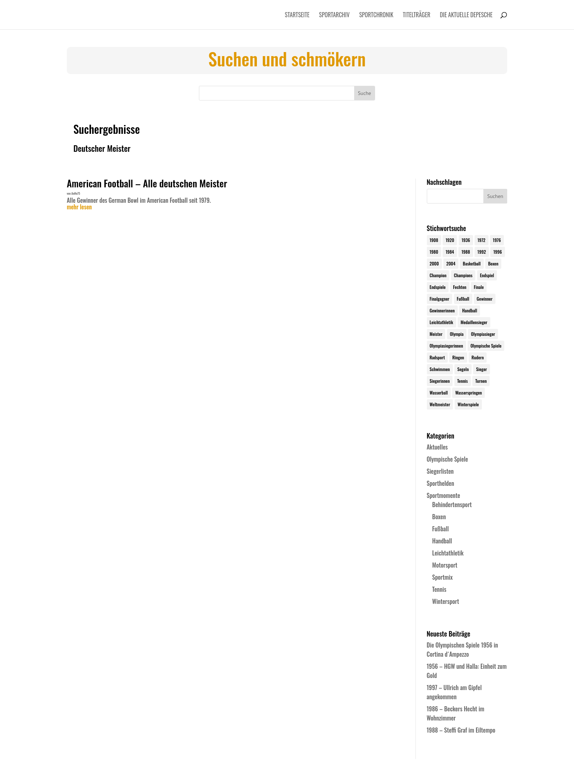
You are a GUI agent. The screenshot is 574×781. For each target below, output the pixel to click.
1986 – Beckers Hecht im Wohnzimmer (455, 713)
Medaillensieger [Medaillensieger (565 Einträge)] (474, 322)
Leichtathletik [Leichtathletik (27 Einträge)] (441, 322)
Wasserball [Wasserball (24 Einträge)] (439, 392)
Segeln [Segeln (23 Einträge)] (463, 369)
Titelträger (416, 15)
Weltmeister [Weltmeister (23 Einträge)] (440, 404)
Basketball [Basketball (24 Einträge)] (472, 263)
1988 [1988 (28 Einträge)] (465, 252)
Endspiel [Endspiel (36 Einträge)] (487, 275)
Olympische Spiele (447, 459)
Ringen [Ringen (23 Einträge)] (458, 357)
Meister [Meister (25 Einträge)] (436, 334)
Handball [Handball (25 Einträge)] (469, 310)
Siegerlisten (440, 471)
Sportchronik (376, 15)
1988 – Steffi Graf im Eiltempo (461, 730)
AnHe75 (76, 193)
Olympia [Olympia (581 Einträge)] (457, 334)
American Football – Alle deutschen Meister (147, 183)
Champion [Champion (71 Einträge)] (438, 275)
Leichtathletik (448, 553)
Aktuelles (437, 447)
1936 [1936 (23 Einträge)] (466, 240)
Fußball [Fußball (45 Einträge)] (463, 299)
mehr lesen (79, 207)
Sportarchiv (334, 15)
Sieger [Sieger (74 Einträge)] (481, 369)
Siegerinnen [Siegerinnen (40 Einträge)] (440, 381)
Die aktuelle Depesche (466, 15)
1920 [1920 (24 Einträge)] (450, 240)
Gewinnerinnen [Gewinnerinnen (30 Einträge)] (442, 310)
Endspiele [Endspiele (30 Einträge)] (438, 287)
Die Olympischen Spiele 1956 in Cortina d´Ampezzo (462, 650)
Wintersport (445, 601)
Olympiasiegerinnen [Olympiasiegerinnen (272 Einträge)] (446, 345)
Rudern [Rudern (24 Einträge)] (478, 357)
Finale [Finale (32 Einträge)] (479, 287)
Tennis (439, 589)
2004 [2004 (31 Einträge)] (450, 263)
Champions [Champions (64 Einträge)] (463, 275)
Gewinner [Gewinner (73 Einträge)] (485, 299)
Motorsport (445, 565)
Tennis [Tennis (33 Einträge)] (462, 381)
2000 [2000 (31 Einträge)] (434, 263)
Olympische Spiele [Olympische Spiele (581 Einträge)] (486, 345)
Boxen (439, 516)
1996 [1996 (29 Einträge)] (497, 252)
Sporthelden (440, 483)
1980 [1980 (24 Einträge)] (434, 252)
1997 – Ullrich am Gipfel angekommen (454, 692)
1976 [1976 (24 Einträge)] (497, 240)
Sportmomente (443, 495)
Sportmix (442, 577)
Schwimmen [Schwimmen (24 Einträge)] (440, 369)
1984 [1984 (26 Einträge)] (450, 252)
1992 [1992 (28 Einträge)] (481, 252)
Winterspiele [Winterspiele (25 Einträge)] (468, 404)
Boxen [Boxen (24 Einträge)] (493, 263)
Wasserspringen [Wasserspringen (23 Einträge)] (468, 392)
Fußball (440, 528)
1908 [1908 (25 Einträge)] (434, 240)
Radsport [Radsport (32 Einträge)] (437, 357)
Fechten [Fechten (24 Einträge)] (459, 287)
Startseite (297, 15)
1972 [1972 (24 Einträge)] (481, 240)
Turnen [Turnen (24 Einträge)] (481, 381)
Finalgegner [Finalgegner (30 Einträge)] (440, 299)
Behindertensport (452, 504)
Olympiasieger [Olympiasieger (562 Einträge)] (483, 334)
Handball (442, 540)
